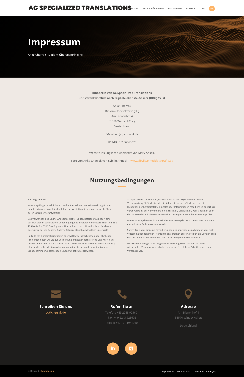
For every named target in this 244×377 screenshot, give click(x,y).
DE (211, 9)
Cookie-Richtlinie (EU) (205, 371)
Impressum (168, 371)
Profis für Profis (153, 9)
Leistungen (175, 9)
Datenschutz (183, 371)
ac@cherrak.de (56, 312)
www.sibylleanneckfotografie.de (151, 161)
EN (203, 9)
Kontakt (191, 9)
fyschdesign (47, 370)
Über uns (133, 9)
